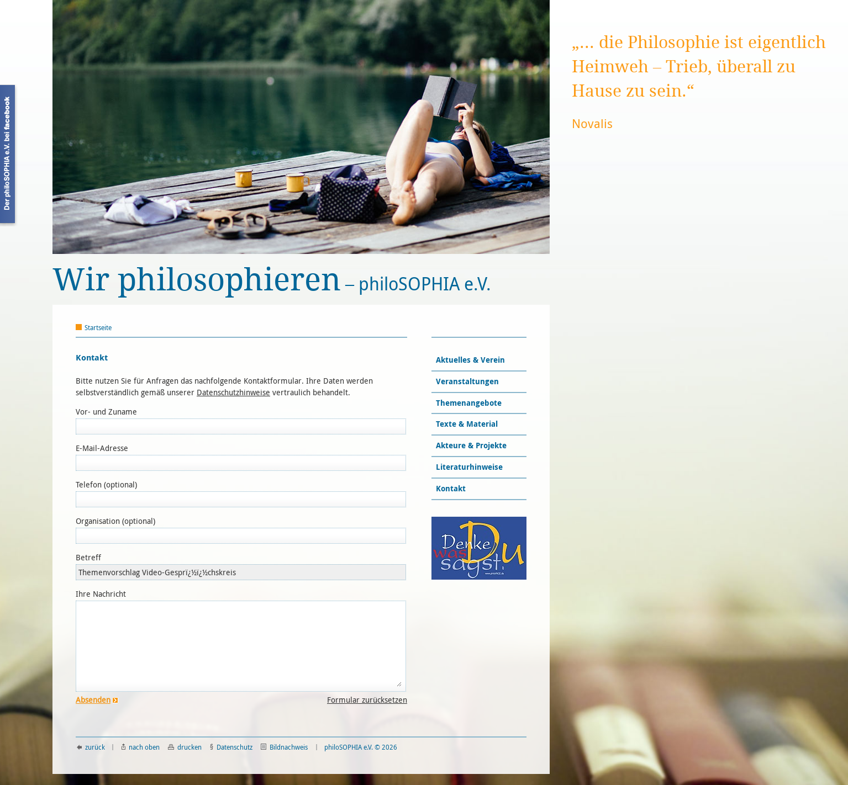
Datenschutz (231, 746)
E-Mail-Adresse (102, 448)
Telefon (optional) (106, 484)
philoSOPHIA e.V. (271, 280)
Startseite (98, 327)
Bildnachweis (284, 746)
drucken (185, 746)
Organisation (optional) (115, 521)
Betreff (88, 557)
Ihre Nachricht (101, 593)
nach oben (141, 746)
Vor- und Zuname (106, 411)
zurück (91, 746)
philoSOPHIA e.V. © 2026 (360, 746)
